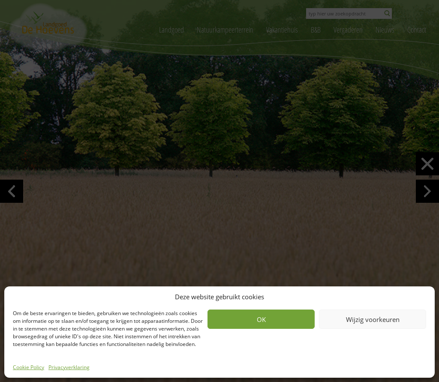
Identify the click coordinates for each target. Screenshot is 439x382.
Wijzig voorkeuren (373, 319)
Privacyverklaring (69, 367)
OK (261, 319)
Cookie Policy (28, 367)
